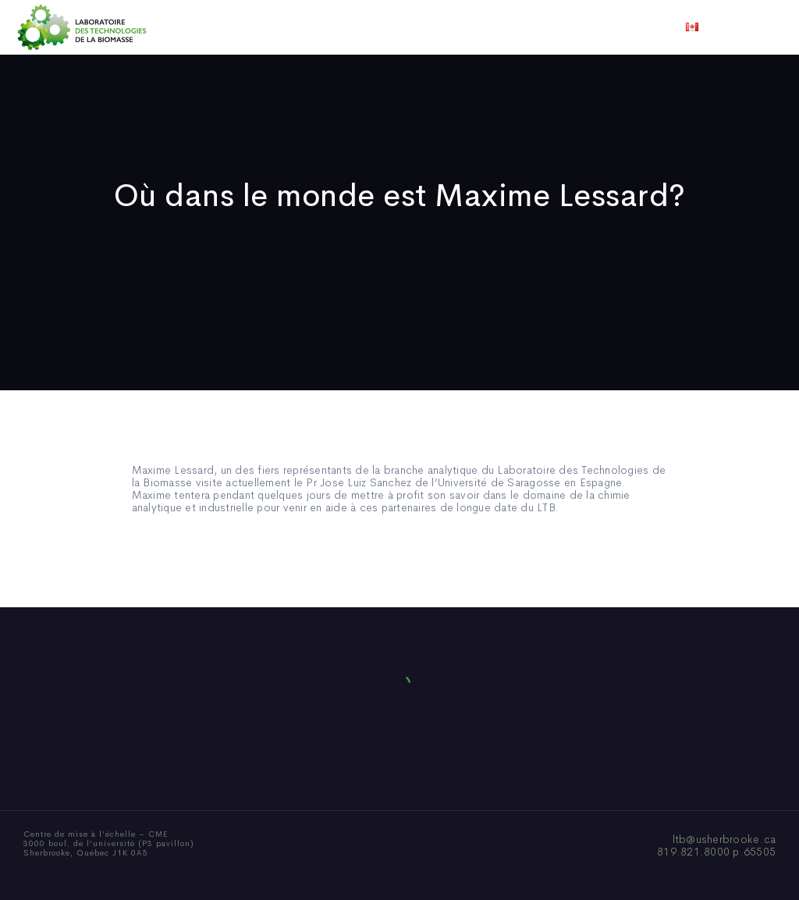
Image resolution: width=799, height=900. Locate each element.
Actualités (457, 27)
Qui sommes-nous (277, 27)
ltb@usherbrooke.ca (724, 839)
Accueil (190, 27)
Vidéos (522, 27)
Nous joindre (593, 27)
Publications (377, 27)
